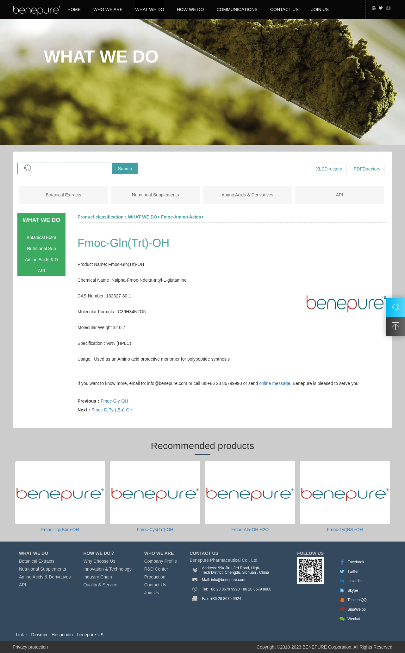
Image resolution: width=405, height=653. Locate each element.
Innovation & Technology (107, 569)
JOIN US (320, 9)
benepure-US (90, 634)
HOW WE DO (190, 9)
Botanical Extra (41, 237)
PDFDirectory (367, 168)
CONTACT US (284, 9)
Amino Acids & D (41, 259)
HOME (74, 9)
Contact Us (155, 584)
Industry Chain (97, 576)
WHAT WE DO (149, 9)
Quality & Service (100, 584)
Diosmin (39, 634)
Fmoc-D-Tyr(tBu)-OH (112, 409)
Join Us (151, 592)
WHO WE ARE (108, 9)
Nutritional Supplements (155, 194)
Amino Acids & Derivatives (247, 194)
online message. (275, 383)
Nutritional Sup (41, 248)
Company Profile (160, 561)
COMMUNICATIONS (237, 9)
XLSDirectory (329, 168)
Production (154, 576)
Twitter (352, 571)
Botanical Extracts (63, 194)
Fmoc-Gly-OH (114, 401)
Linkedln (354, 581)
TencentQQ (357, 600)
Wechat (353, 619)
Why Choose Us (99, 561)
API (339, 194)
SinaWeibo (356, 609)
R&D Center (156, 569)
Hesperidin (62, 634)
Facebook (355, 562)
